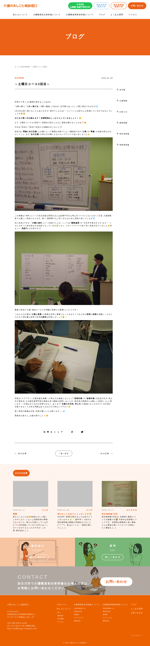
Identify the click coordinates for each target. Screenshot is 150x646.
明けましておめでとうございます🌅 (74, 514)
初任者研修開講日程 (118, 6)
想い (59, 612)
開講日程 (77, 621)
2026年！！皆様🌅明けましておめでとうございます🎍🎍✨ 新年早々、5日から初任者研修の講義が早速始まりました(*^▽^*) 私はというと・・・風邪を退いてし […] (74, 522)
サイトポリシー (137, 635)
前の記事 (22, 453)
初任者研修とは (79, 608)
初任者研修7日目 (110, 514)
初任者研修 (19, 78)
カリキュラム (79, 617)
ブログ (102, 15)
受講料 (76, 614)
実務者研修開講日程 (101, 6)
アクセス (133, 15)
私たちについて (20, 15)
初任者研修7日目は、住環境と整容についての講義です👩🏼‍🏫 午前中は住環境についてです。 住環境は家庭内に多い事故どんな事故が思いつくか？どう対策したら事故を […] (119, 522)
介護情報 (123, 101)
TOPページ (62, 604)
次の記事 (104, 453)
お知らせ (123, 112)
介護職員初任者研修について (47, 15)
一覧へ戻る (64, 453)
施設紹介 (61, 615)
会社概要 (61, 618)
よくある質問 (116, 15)
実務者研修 (124, 145)
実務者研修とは (108, 608)
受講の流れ (78, 611)
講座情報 (123, 123)
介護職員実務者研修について (79, 15)
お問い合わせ (137, 6)
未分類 (122, 90)
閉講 (15, 514)
